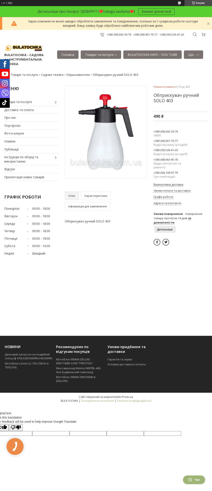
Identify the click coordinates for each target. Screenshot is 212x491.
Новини (9, 141)
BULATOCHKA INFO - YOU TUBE (152, 54)
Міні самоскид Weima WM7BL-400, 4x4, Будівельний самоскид (78, 370)
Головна (67, 54)
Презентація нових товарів (24, 177)
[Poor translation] (16, 427)
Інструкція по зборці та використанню (21, 159)
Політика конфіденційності (134, 401)
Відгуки (9, 169)
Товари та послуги (99, 54)
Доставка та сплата (19, 110)
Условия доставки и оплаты (127, 364)
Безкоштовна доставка (168, 184)
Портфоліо (12, 126)
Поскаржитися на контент (97, 401)
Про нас (10, 118)
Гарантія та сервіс (120, 359)
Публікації (11, 149)
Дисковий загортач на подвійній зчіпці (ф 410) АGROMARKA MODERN (28, 356)
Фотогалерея (14, 133)
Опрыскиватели (78, 75)
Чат (194, 480)
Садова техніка (52, 75)
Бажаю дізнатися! (156, 11)
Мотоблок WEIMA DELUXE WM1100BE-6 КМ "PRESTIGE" (74, 361)
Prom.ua (127, 397)
